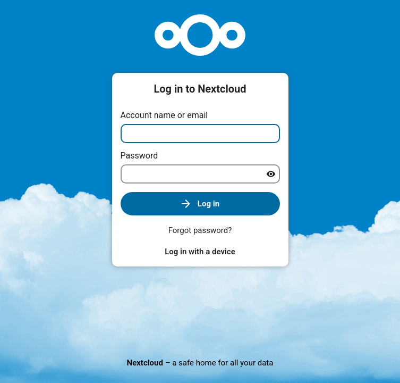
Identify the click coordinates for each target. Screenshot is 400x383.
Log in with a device (200, 251)
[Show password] (270, 173)
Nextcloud (145, 363)
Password (139, 156)
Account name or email (164, 115)
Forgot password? (200, 230)
